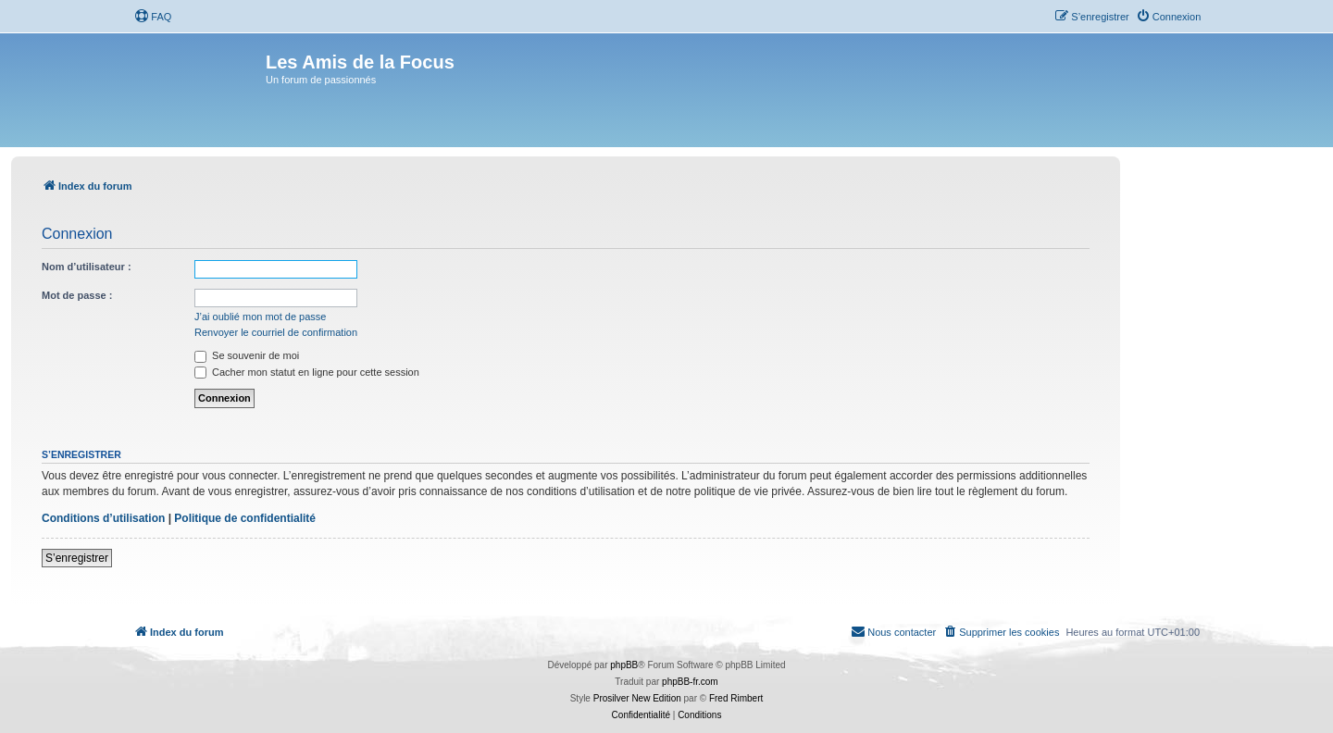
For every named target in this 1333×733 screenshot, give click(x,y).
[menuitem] (152, 17)
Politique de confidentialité (245, 518)
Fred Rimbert (736, 698)
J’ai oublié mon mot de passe (260, 316)
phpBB (624, 665)
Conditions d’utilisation (103, 518)
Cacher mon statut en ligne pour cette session (306, 372)
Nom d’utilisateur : (86, 266)
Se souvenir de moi (246, 355)
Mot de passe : (77, 295)
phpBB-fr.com (690, 682)
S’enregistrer (76, 558)
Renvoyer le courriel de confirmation (275, 332)
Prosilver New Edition (637, 698)
